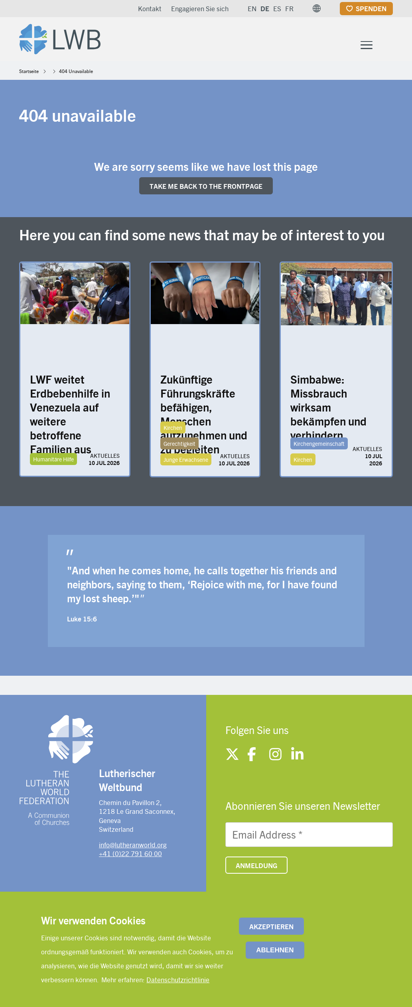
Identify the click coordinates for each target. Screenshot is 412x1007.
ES (277, 8)
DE (264, 8)
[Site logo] (62, 38)
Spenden (371, 8)
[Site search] (387, 46)
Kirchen (173, 429)
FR (289, 8)
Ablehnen (275, 950)
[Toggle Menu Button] (367, 46)
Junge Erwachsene (186, 461)
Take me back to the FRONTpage (206, 187)
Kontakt (150, 8)
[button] (317, 8)
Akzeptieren (271, 926)
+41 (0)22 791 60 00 (130, 855)
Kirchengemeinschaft (319, 445)
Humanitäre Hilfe (53, 461)
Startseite (29, 72)
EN (252, 8)
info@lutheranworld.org (133, 846)
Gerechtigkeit (179, 445)
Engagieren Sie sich (200, 8)
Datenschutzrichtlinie (177, 979)
